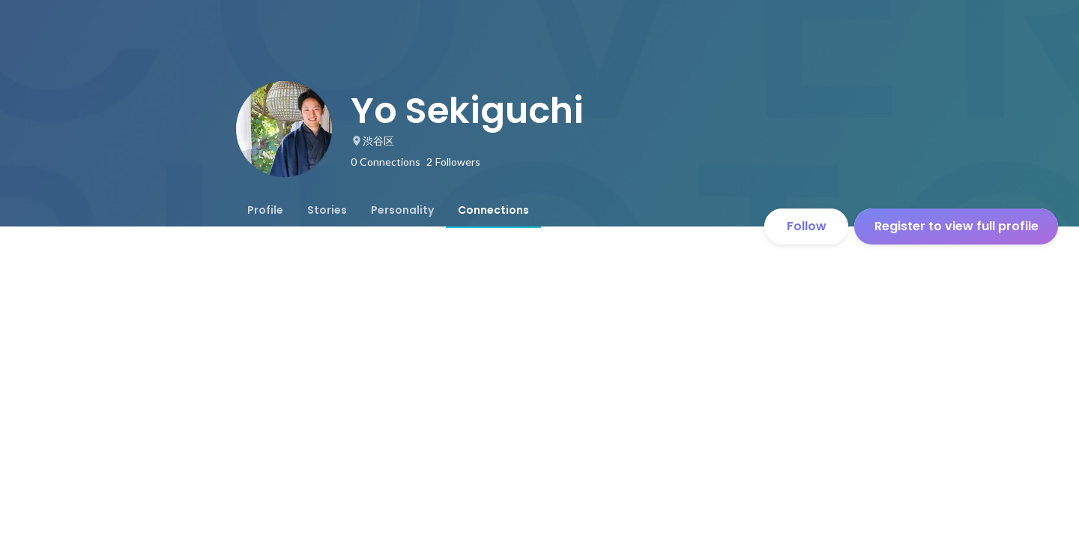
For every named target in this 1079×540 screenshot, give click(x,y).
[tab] (265, 210)
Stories (327, 210)
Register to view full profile (956, 226)
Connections (493, 210)
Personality (402, 210)
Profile (265, 210)
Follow (806, 226)
